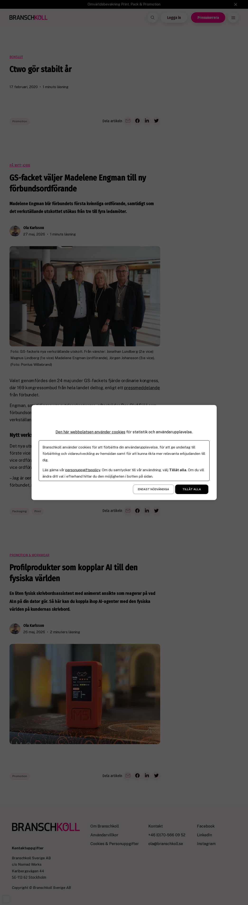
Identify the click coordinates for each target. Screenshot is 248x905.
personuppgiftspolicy (82, 470)
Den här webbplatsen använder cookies (90, 432)
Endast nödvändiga (153, 489)
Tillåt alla (191, 489)
